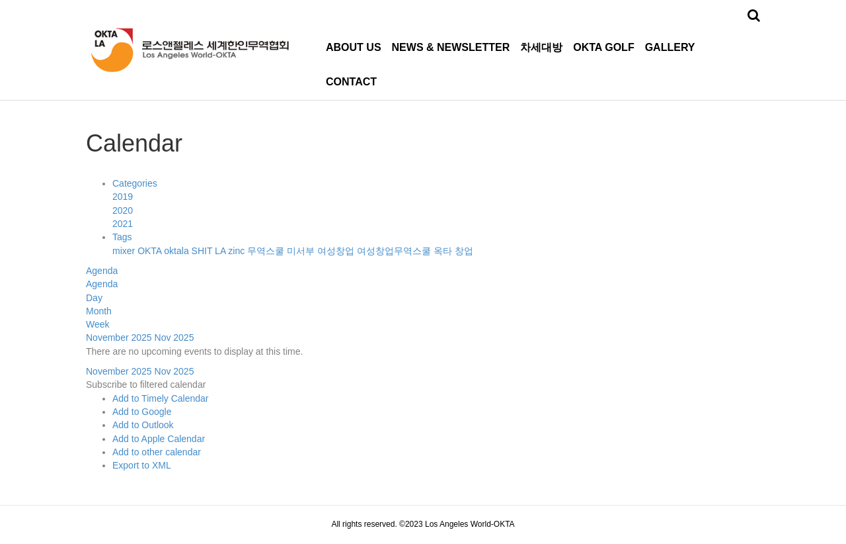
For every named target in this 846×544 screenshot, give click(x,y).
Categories (134, 183)
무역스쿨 (267, 251)
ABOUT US (353, 47)
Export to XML (141, 465)
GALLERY (670, 47)
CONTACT (351, 81)
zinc (237, 251)
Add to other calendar (156, 452)
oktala (177, 251)
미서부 (302, 251)
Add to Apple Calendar (158, 438)
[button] (146, 384)
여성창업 (337, 251)
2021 (122, 223)
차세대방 (541, 47)
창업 (464, 251)
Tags (122, 237)
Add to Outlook (143, 425)
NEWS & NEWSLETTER (451, 47)
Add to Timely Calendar (160, 398)
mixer (124, 251)
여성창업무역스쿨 (395, 251)
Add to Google (142, 411)
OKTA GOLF (603, 47)
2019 (122, 196)
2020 (122, 210)
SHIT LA (210, 251)
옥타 (444, 251)
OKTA (150, 251)
